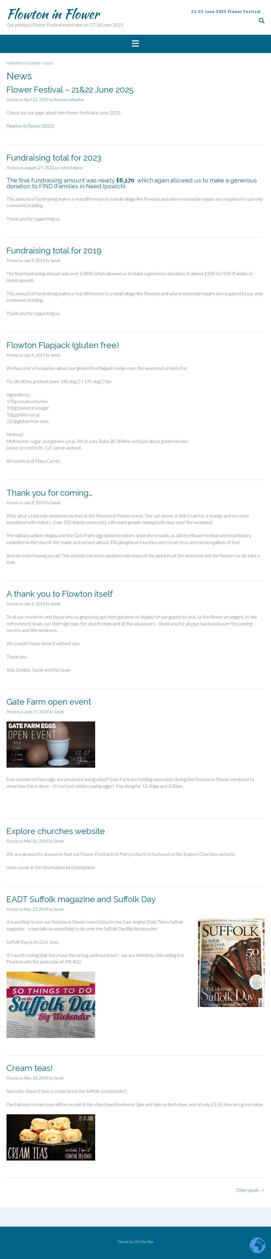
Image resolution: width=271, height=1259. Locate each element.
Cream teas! (30, 1068)
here (90, 867)
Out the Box (143, 1241)
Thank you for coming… (50, 493)
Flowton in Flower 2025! (30, 125)
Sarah (55, 260)
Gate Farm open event (49, 702)
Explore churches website (56, 831)
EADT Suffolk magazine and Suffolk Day (81, 899)
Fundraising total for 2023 (54, 158)
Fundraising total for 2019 (54, 251)
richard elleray (71, 167)
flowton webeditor (69, 99)
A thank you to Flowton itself (60, 594)
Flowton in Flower (53, 13)
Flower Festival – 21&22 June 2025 (70, 90)
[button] (135, 44)
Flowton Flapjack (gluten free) (63, 345)
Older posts (250, 1190)
